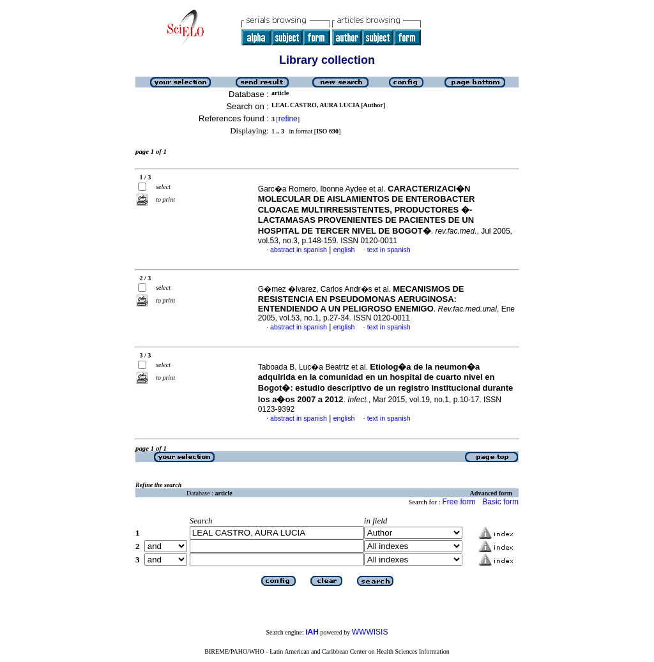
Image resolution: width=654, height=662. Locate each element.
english (344, 249)
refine (288, 118)
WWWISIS (370, 632)
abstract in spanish (298, 249)
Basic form (500, 501)
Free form (458, 501)
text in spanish (389, 249)
